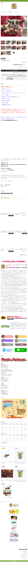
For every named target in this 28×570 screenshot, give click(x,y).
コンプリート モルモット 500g (7, 497)
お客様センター (25, 551)
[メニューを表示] (2, 3)
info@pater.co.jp (3, 373)
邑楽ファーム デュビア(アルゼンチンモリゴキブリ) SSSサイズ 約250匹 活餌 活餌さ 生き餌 (20, 463)
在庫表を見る (15, 72)
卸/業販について (25, 554)
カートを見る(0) (21, 72)
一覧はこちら (23, 254)
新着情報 (6, 185)
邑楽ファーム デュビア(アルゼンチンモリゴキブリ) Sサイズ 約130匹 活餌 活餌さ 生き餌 (20, 481)
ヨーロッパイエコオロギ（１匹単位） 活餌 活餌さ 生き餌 (6, 462)
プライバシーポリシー (24, 557)
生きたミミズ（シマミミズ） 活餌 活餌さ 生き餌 (7, 481)
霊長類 (9, 185)
